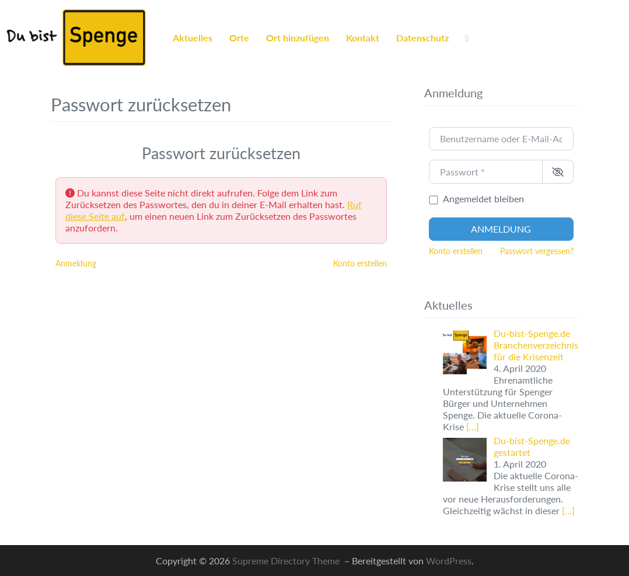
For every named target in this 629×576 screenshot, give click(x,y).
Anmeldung (75, 263)
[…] (472, 426)
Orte (239, 37)
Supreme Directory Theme (287, 560)
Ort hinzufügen (297, 37)
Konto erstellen (360, 263)
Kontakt (362, 37)
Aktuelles (192, 37)
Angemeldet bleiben (483, 198)
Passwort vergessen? (537, 251)
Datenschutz (422, 37)
